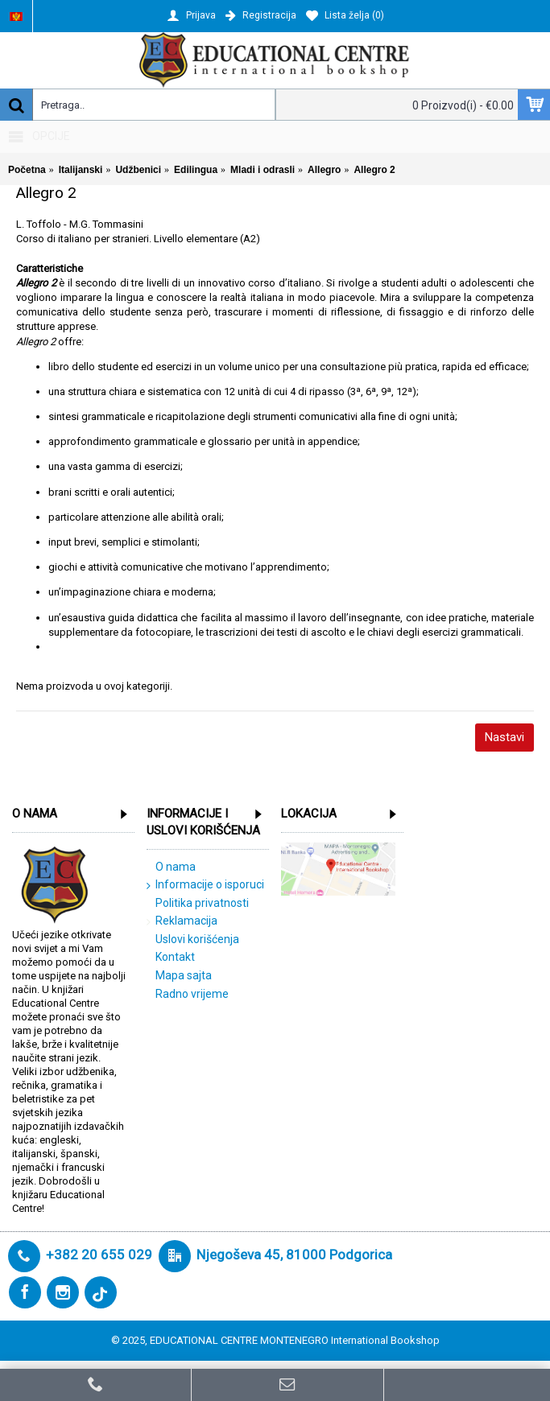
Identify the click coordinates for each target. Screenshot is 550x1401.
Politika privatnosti (198, 903)
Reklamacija (182, 921)
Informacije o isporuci (205, 885)
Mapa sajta (179, 976)
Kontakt (171, 957)
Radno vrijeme (188, 994)
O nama (171, 867)
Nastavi (504, 737)
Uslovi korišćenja (193, 940)
